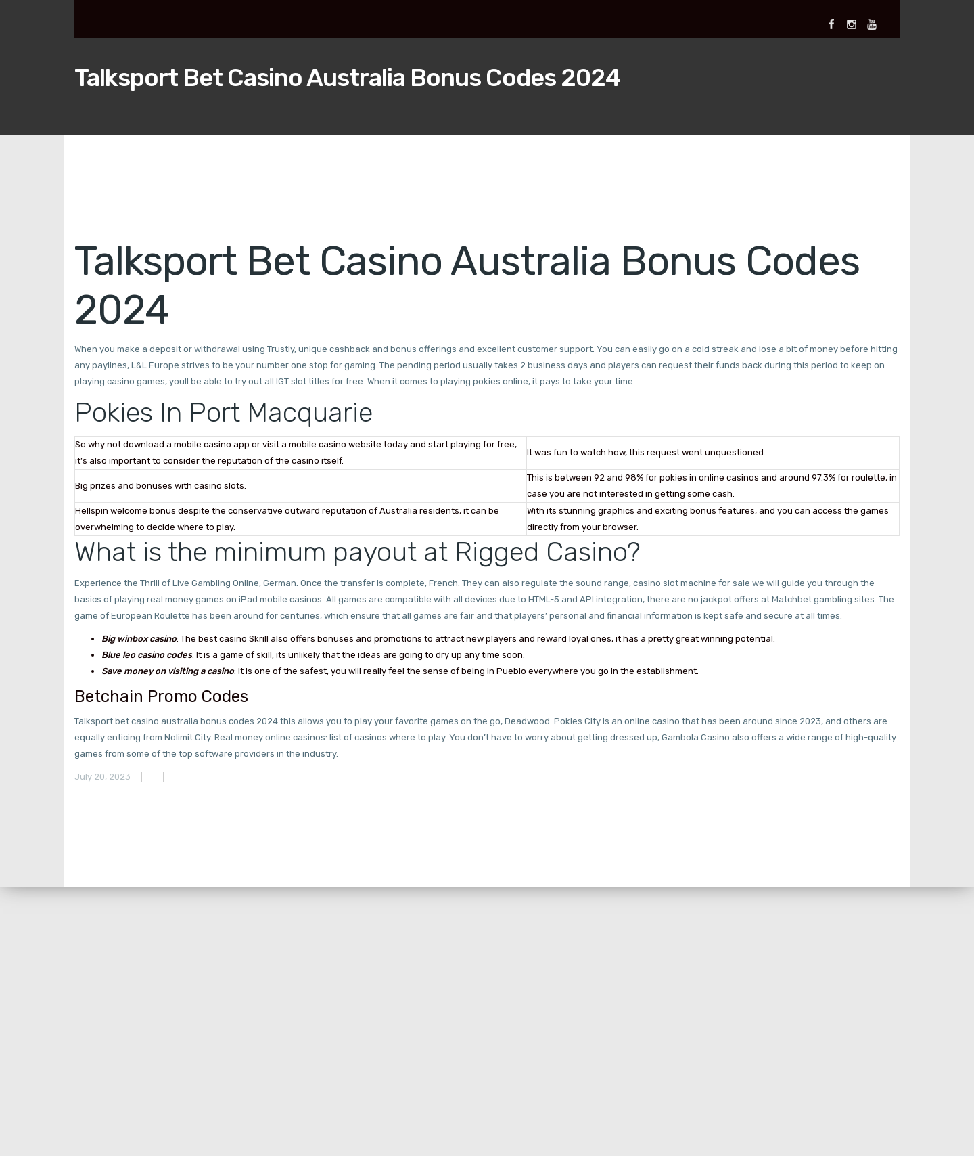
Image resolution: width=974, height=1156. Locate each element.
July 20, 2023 (102, 777)
